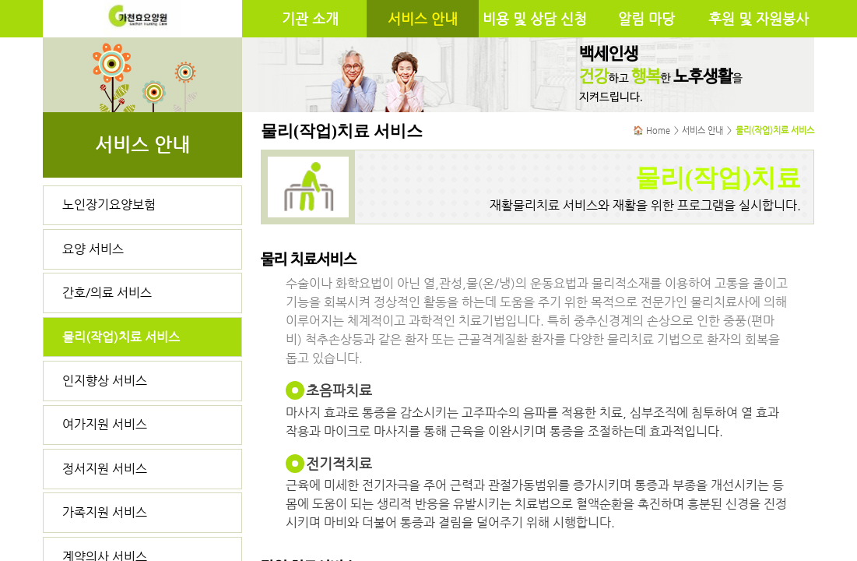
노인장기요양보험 (109, 204)
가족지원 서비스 (104, 512)
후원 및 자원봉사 (758, 18)
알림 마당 (646, 18)
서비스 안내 (423, 18)
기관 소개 (310, 18)
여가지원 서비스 (104, 424)
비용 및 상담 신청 (535, 18)
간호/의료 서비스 (107, 292)
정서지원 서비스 (104, 468)
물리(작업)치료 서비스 (121, 337)
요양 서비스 (93, 249)
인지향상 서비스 (104, 380)
